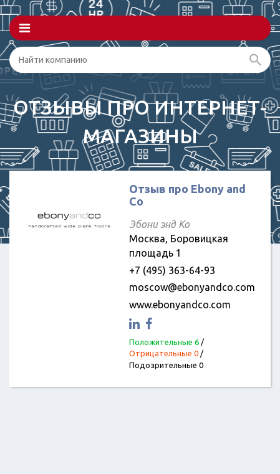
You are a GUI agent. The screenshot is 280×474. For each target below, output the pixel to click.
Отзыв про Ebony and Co (187, 194)
